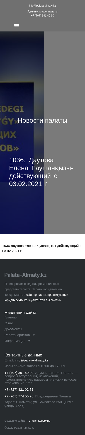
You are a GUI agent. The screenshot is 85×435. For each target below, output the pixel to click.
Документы (13, 329)
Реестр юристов (20, 335)
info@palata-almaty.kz (42, 5)
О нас (9, 323)
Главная (11, 317)
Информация (18, 341)
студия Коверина (39, 420)
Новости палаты (42, 120)
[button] (16, 25)
